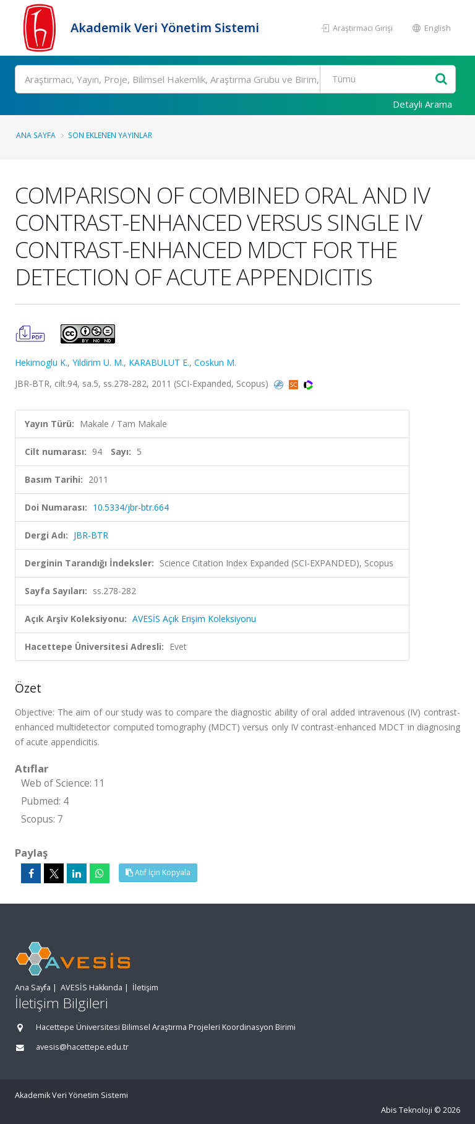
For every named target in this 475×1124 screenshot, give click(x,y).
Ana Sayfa (36, 135)
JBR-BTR (91, 535)
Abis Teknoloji (406, 1110)
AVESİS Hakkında (91, 987)
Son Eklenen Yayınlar (110, 135)
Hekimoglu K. (41, 362)
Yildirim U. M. (98, 362)
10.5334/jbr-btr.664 (131, 507)
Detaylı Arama (422, 104)
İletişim (145, 987)
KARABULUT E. (159, 362)
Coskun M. (215, 362)
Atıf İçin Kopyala (158, 872)
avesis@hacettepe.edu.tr (82, 1047)
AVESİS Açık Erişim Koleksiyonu (194, 619)
